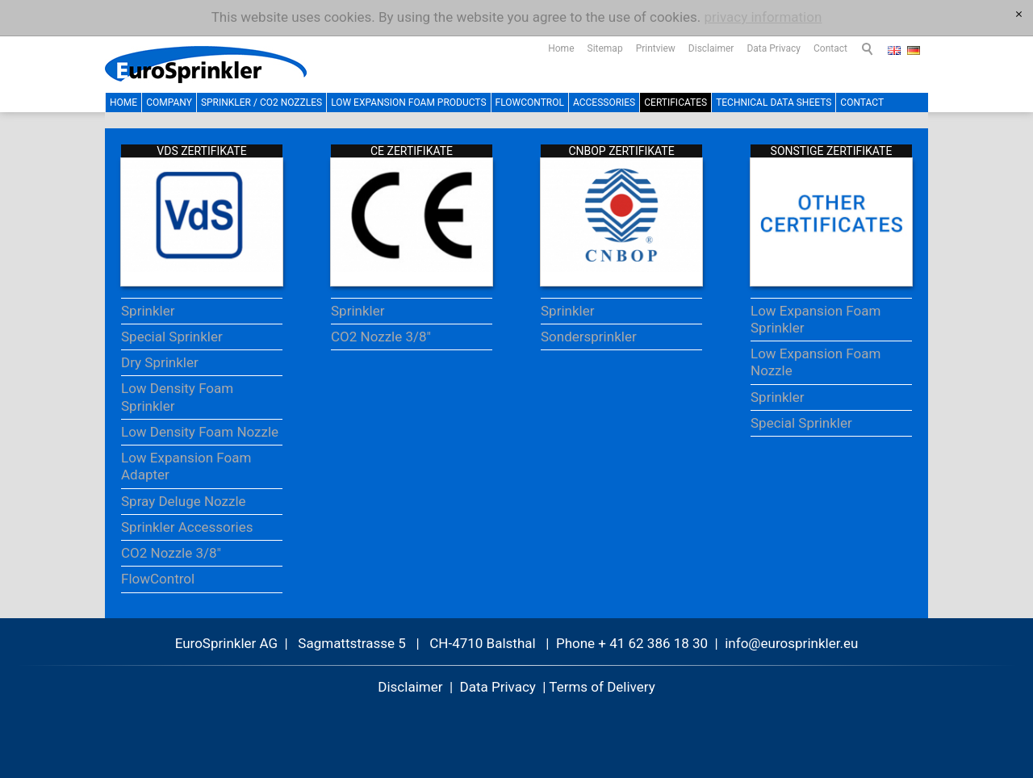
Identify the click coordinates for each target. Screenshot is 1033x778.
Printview (655, 48)
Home (561, 48)
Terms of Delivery (602, 687)
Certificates (675, 102)
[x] (1019, 14)
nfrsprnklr (791, 643)
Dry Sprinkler (160, 362)
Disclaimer (711, 48)
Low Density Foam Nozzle (199, 432)
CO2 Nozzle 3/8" (171, 553)
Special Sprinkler (172, 336)
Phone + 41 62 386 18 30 (632, 643)
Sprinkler (147, 311)
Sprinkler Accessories (187, 527)
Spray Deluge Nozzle (183, 501)
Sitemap (605, 48)
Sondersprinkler (589, 336)
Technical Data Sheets (773, 102)
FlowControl (530, 102)
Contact (830, 48)
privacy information (763, 17)
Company (169, 102)
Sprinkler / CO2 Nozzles (261, 102)
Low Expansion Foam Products (408, 102)
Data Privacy (774, 48)
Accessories (604, 102)
